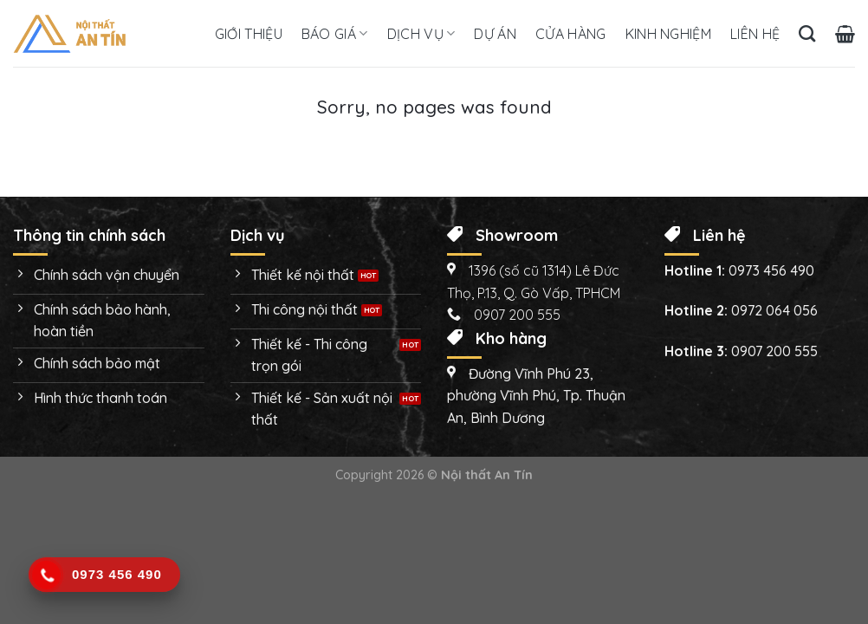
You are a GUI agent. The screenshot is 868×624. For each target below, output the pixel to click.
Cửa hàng (570, 33)
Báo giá (334, 33)
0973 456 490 (771, 270)
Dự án (495, 33)
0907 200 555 (774, 351)
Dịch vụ (421, 33)
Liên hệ (755, 33)
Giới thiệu (248, 33)
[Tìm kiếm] (807, 33)
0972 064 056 (774, 310)
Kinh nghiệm (668, 33)
